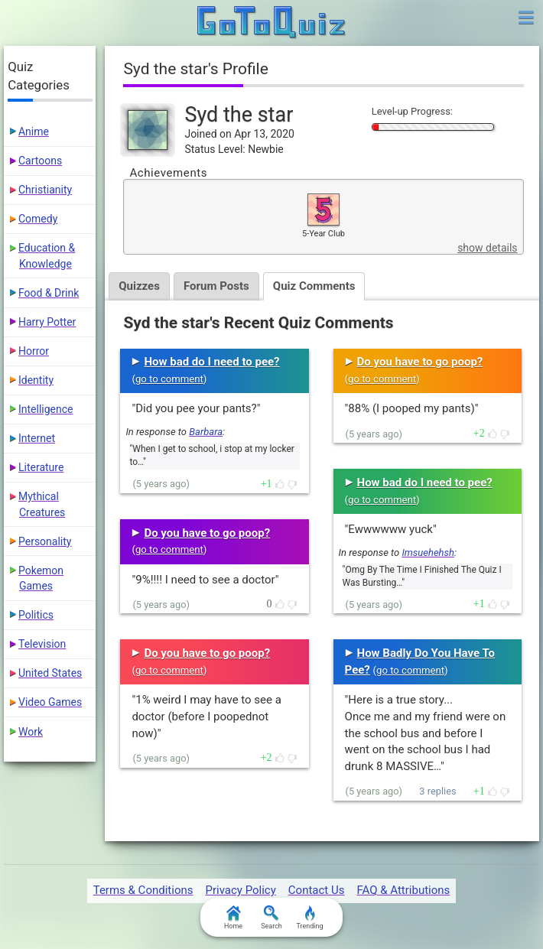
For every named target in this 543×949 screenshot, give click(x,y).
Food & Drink (48, 293)
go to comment (169, 379)
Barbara (206, 431)
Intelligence (45, 409)
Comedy (37, 219)
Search (271, 917)
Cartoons (40, 160)
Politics (36, 615)
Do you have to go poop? (207, 533)
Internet (36, 438)
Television (42, 644)
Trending (309, 917)
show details (487, 248)
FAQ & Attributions (403, 890)
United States (50, 673)
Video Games (50, 702)
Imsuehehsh (428, 552)
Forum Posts (220, 286)
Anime (33, 131)
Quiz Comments (319, 286)
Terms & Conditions (143, 890)
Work (30, 732)
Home (233, 917)
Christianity (45, 190)
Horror (33, 351)
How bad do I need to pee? (211, 362)
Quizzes (140, 286)
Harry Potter (47, 322)
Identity (36, 380)
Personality (44, 541)
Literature (40, 467)
